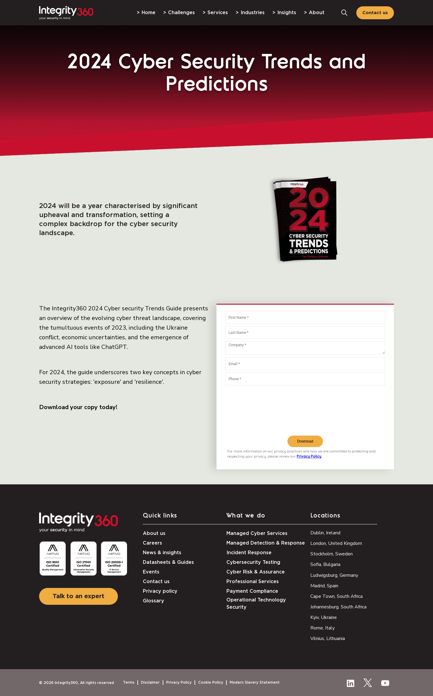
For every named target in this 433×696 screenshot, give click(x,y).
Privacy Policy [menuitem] (179, 682)
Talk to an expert (78, 596)
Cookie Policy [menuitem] (210, 682)
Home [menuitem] (148, 12)
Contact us (375, 13)
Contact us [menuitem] (156, 581)
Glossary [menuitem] (153, 600)
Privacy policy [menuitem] (160, 591)
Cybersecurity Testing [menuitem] (253, 562)
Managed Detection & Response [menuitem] (265, 543)
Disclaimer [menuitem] (150, 682)
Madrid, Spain (324, 586)
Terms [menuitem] (128, 682)
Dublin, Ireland (325, 533)
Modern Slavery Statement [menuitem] (255, 682)
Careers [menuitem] (152, 543)
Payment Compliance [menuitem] (252, 591)
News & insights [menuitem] (162, 552)
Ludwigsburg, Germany (334, 575)
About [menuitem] (316, 12)
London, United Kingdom (336, 543)
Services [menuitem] (217, 12)
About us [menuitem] (154, 533)
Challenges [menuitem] (181, 12)
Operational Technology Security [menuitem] (256, 604)
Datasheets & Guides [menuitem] (168, 562)
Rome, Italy (322, 628)
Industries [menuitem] (253, 12)
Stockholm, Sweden (331, 554)
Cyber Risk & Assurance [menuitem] (255, 572)
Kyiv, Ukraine (323, 617)
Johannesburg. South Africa (338, 607)
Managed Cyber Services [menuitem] (256, 533)
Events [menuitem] (151, 572)
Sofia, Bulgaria (325, 564)
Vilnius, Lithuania (327, 638)
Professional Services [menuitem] (252, 581)
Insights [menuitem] (286, 12)
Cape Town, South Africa (336, 596)
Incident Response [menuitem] (249, 552)
